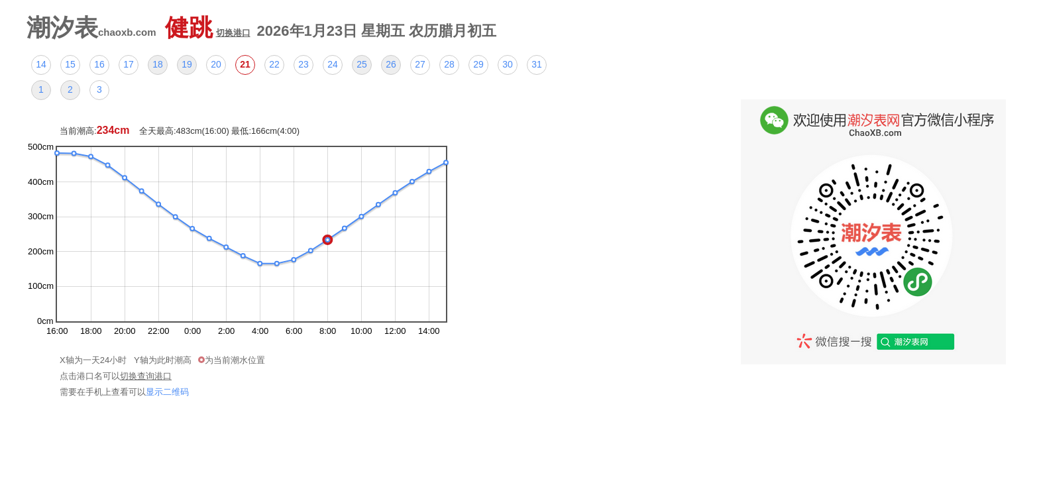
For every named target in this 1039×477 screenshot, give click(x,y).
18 (157, 64)
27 (420, 64)
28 (449, 64)
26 (391, 64)
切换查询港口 (146, 376)
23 (303, 64)
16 (99, 64)
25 (361, 64)
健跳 (207, 27)
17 (128, 64)
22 (274, 64)
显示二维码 (167, 392)
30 (507, 64)
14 (41, 64)
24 (332, 64)
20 (216, 64)
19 (187, 64)
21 (245, 64)
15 (70, 64)
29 (478, 64)
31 (536, 64)
